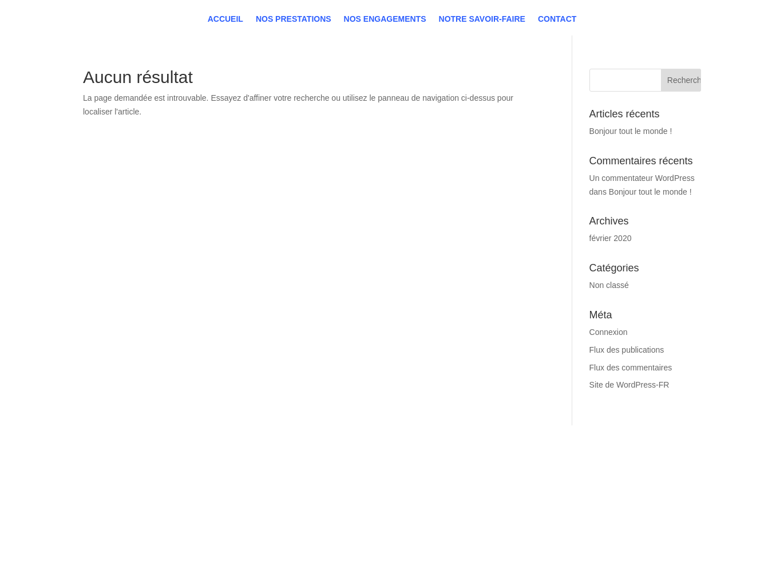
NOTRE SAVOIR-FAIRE (141, 523)
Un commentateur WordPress (642, 178)
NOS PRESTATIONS (135, 495)
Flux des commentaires (630, 367)
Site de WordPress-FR (629, 384)
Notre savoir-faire (482, 11)
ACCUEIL (113, 481)
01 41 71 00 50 (389, 478)
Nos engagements (385, 11)
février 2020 (610, 238)
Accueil (225, 11)
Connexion (608, 332)
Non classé (609, 285)
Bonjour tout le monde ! (630, 131)
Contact (557, 11)
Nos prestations (293, 11)
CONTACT (115, 538)
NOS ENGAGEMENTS (139, 509)
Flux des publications (626, 349)
